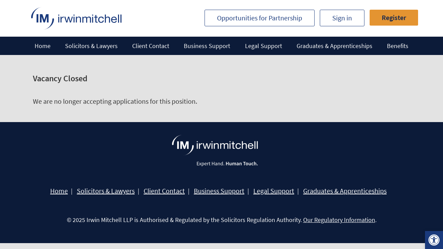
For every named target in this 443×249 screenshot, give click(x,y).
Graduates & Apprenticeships (334, 46)
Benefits (397, 46)
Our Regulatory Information (339, 220)
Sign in (342, 17)
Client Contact (150, 46)
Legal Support (263, 46)
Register (394, 17)
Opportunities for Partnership (259, 17)
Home (43, 46)
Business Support (207, 46)
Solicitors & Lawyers (91, 46)
